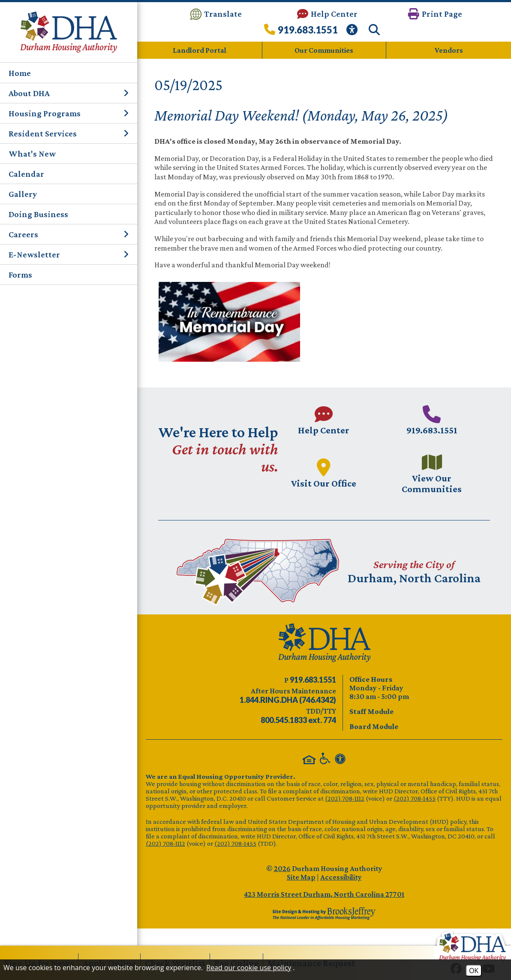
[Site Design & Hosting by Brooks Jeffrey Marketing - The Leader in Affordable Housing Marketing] (324, 913)
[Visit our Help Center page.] (323, 420)
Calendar (26, 173)
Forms (20, 274)
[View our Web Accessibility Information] (353, 32)
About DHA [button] (69, 93)
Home (20, 73)
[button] (435, 14)
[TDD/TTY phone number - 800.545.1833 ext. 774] (298, 720)
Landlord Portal (199, 50)
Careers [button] (69, 234)
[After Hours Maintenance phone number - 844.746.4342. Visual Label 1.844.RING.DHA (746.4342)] (288, 700)
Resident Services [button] (69, 133)
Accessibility (341, 877)
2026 (282, 868)
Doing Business (38, 214)
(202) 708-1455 (415, 798)
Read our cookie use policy (248, 967)
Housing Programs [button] (69, 113)
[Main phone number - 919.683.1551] (431, 420)
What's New (32, 153)
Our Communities (324, 50)
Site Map (301, 877)
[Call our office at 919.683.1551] (301, 32)
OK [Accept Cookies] (473, 970)
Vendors (449, 50)
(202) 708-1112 (344, 798)
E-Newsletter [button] (69, 254)
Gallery (23, 194)
